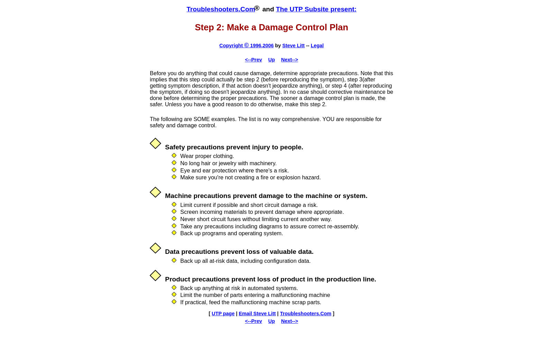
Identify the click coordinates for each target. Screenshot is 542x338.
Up (271, 59)
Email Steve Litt (257, 313)
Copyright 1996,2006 (246, 45)
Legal (317, 45)
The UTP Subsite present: (316, 9)
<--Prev (253, 59)
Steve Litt (293, 45)
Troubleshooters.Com (221, 9)
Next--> (289, 59)
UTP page (223, 313)
